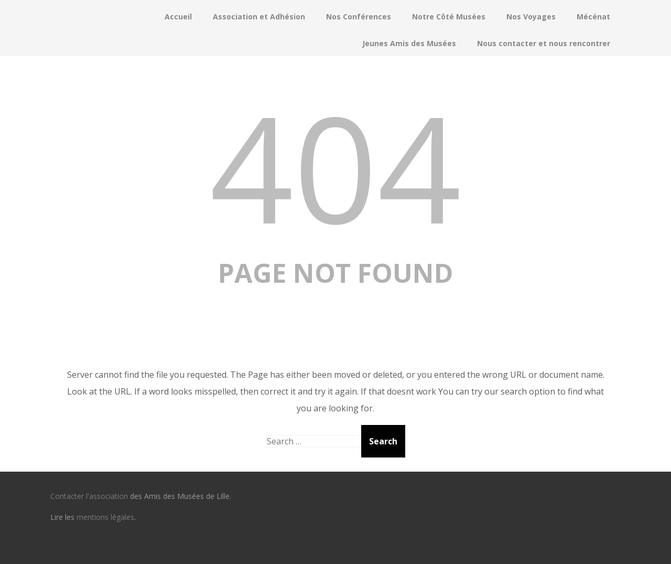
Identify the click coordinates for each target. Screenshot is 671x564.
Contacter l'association (89, 496)
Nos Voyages (531, 17)
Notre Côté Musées (448, 17)
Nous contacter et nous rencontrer (543, 43)
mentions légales (105, 517)
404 (335, 167)
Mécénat (593, 17)
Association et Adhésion (259, 17)
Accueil (178, 17)
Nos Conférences (358, 17)
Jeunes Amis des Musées (409, 43)
